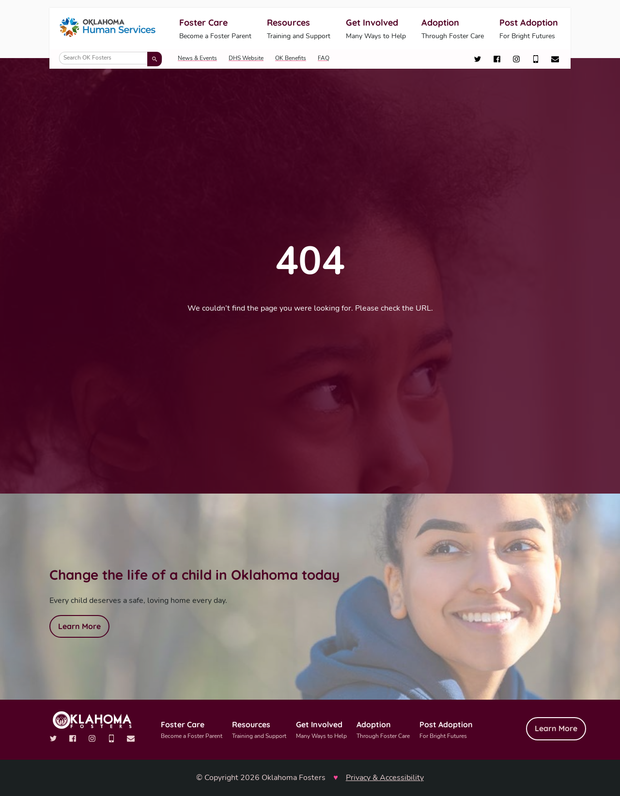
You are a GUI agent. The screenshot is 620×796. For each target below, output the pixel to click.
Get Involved (376, 29)
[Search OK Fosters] (110, 58)
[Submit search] (154, 59)
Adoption (452, 29)
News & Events (197, 58)
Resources (298, 29)
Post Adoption (528, 29)
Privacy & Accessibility (385, 777)
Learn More (79, 626)
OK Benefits (290, 58)
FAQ (323, 58)
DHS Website (246, 58)
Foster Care (215, 29)
